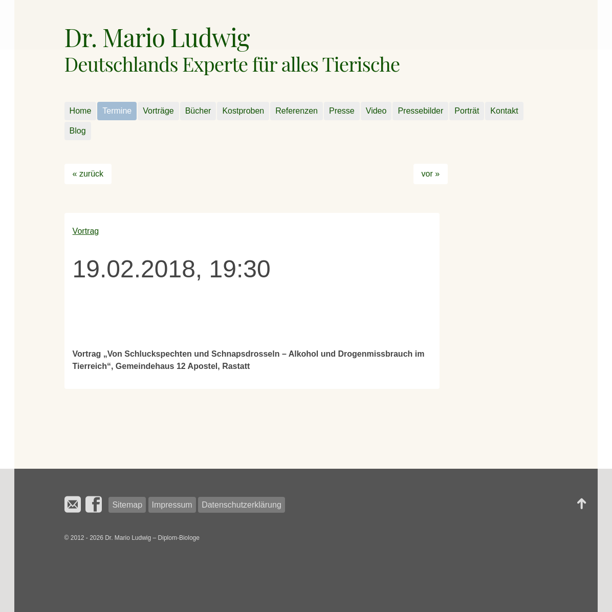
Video (376, 110)
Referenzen (296, 110)
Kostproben (243, 110)
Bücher (198, 110)
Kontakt (504, 110)
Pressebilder (420, 110)
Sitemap (127, 504)
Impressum (172, 504)
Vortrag (86, 231)
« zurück (88, 173)
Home (81, 110)
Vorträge (158, 110)
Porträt (466, 110)
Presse (342, 110)
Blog (78, 130)
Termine (117, 110)
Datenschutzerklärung (241, 504)
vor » (431, 173)
